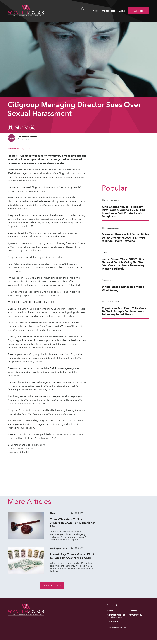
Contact (132, 610)
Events (122, 10)
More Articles (52, 585)
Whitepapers (108, 10)
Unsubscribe (113, 621)
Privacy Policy (135, 615)
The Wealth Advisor (27, 136)
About (110, 610)
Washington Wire (110, 301)
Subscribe (138, 10)
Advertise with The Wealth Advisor (116, 616)
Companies (107, 280)
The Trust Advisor (110, 200)
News (95, 10)
